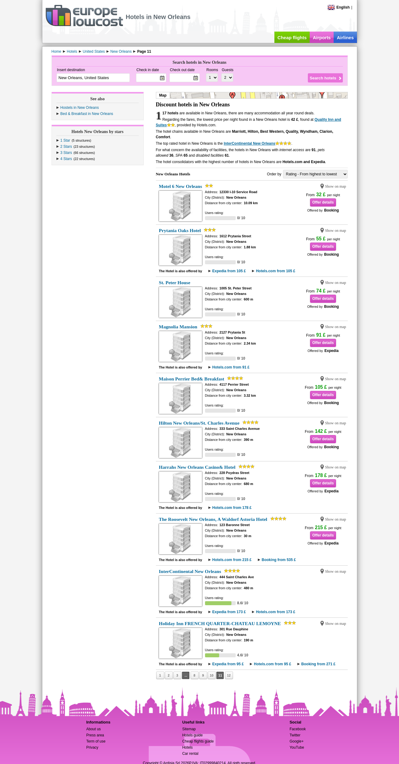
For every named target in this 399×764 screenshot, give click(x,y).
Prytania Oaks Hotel (180, 230)
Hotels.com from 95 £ (272, 664)
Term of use (96, 741)
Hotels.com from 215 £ (232, 560)
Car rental (190, 753)
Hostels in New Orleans (79, 107)
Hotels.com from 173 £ (275, 612)
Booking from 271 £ (318, 664)
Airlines (345, 37)
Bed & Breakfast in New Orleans (86, 114)
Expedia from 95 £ (228, 664)
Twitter (294, 735)
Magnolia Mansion (178, 326)
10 (211, 675)
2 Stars (66, 146)
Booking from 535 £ (279, 560)
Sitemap (189, 729)
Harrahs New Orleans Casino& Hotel (197, 467)
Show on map (335, 186)
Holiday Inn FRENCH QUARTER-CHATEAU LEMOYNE (220, 623)
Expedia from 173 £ (229, 612)
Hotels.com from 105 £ (275, 271)
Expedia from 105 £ (229, 271)
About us (93, 729)
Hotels (187, 747)
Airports (322, 37)
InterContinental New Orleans (249, 143)
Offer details (323, 202)
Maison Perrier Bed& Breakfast (191, 378)
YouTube (296, 747)
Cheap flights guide (198, 741)
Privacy (92, 747)
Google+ (296, 741)
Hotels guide (192, 735)
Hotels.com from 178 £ (232, 508)
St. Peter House (174, 282)
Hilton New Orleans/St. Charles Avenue (199, 423)
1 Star (65, 140)
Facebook (297, 729)
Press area (95, 735)
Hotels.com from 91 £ (231, 367)
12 (228, 675)
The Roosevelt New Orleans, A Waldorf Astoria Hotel (213, 519)
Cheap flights (292, 37)
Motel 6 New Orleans (180, 186)
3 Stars (66, 153)
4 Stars (66, 159)
